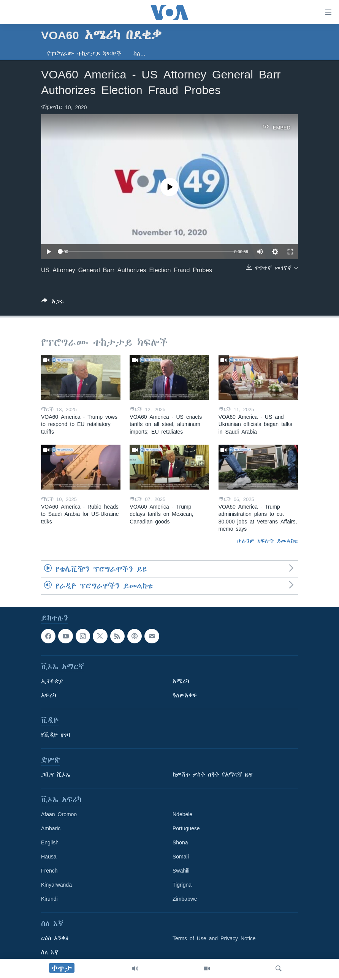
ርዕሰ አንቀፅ (54, 938)
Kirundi (49, 898)
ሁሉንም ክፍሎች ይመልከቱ (267, 541)
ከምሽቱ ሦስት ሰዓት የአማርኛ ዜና (213, 774)
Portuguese (186, 828)
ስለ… (139, 53)
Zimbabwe (185, 898)
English (50, 842)
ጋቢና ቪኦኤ (55, 774)
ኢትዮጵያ (52, 681)
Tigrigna (182, 884)
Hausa (48, 856)
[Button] (52, 303)
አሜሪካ (181, 681)
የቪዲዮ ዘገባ (55, 735)
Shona (180, 842)
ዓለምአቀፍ (185, 695)
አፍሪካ (48, 695)
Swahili (181, 870)
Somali (181, 856)
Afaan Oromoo (59, 814)
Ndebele (182, 814)
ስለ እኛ (50, 952)
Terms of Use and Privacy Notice (214, 938)
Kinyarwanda (56, 884)
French (49, 870)
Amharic (50, 828)
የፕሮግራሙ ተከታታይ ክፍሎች (84, 53)
